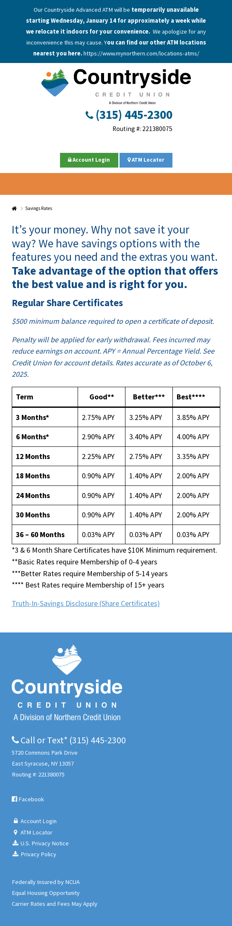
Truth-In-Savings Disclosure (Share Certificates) (86, 603)
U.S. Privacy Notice (40, 843)
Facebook (28, 799)
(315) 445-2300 (129, 114)
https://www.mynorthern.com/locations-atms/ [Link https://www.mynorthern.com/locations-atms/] (141, 53)
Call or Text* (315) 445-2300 (69, 740)
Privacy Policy (34, 854)
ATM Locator (146, 159)
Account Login (89, 159)
